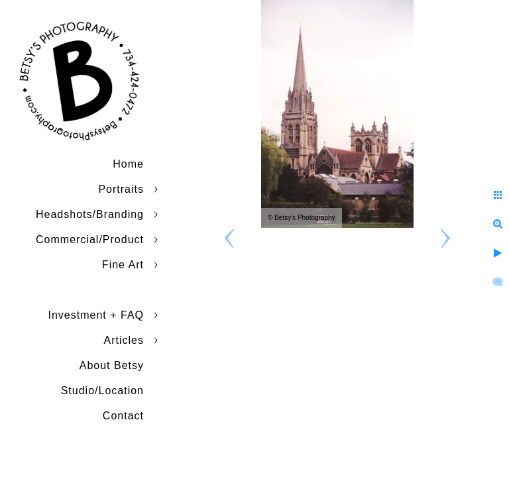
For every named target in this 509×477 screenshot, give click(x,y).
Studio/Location (102, 390)
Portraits (121, 189)
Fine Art (123, 264)
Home (128, 164)
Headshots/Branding (90, 214)
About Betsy (112, 365)
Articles (124, 340)
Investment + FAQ (96, 315)
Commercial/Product (90, 239)
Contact (123, 415)
